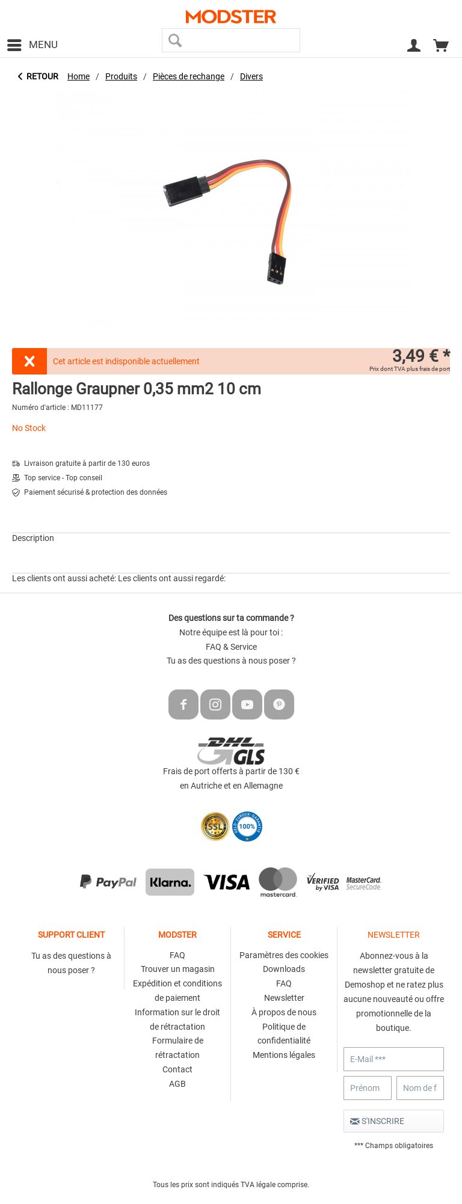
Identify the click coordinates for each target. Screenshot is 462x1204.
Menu (32, 42)
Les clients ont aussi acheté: (64, 578)
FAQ (177, 955)
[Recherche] (175, 40)
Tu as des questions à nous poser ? (231, 660)
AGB (177, 1084)
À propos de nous (283, 1012)
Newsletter (284, 998)
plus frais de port (428, 368)
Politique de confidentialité (283, 1034)
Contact (177, 1069)
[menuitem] (32, 45)
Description (33, 538)
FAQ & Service (231, 647)
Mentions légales (284, 1055)
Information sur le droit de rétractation (177, 1019)
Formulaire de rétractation (177, 1048)
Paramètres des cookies (283, 955)
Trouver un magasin (178, 969)
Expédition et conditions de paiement (177, 991)
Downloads (284, 969)
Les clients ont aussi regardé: (172, 578)
